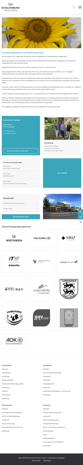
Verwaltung (5, 376)
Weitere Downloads (21, 217)
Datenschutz (36, 460)
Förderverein (6, 395)
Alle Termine (62, 173)
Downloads (5, 398)
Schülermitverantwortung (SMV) (12, 384)
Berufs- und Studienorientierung (54, 427)
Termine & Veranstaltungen (52, 373)
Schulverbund (6, 365)
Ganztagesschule (48, 384)
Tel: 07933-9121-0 (9, 131)
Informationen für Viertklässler (12, 412)
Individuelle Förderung (50, 424)
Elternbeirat (6, 387)
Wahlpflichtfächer (49, 438)
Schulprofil (46, 376)
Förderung (46, 387)
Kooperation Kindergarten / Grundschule (57, 391)
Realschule (46, 405)
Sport (45, 435)
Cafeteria (5, 391)
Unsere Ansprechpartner (17, 151)
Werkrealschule (7, 405)
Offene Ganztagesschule (51, 420)
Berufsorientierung (8, 424)
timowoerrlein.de (34, 458)
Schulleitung (6, 373)
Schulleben (47, 380)
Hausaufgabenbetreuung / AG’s (12, 427)
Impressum (47, 460)
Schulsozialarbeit (8, 380)
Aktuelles (5, 369)
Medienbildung (48, 431)
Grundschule (47, 365)
